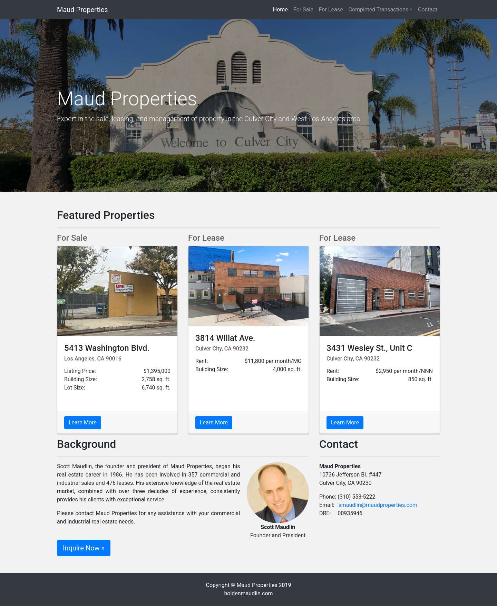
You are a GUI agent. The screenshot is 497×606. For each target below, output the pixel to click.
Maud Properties (82, 10)
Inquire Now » (84, 548)
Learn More (83, 422)
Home (282, 9)
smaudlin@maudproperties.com (377, 505)
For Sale (303, 9)
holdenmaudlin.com (248, 593)
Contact (427, 9)
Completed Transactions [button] (378, 9)
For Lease (331, 9)
